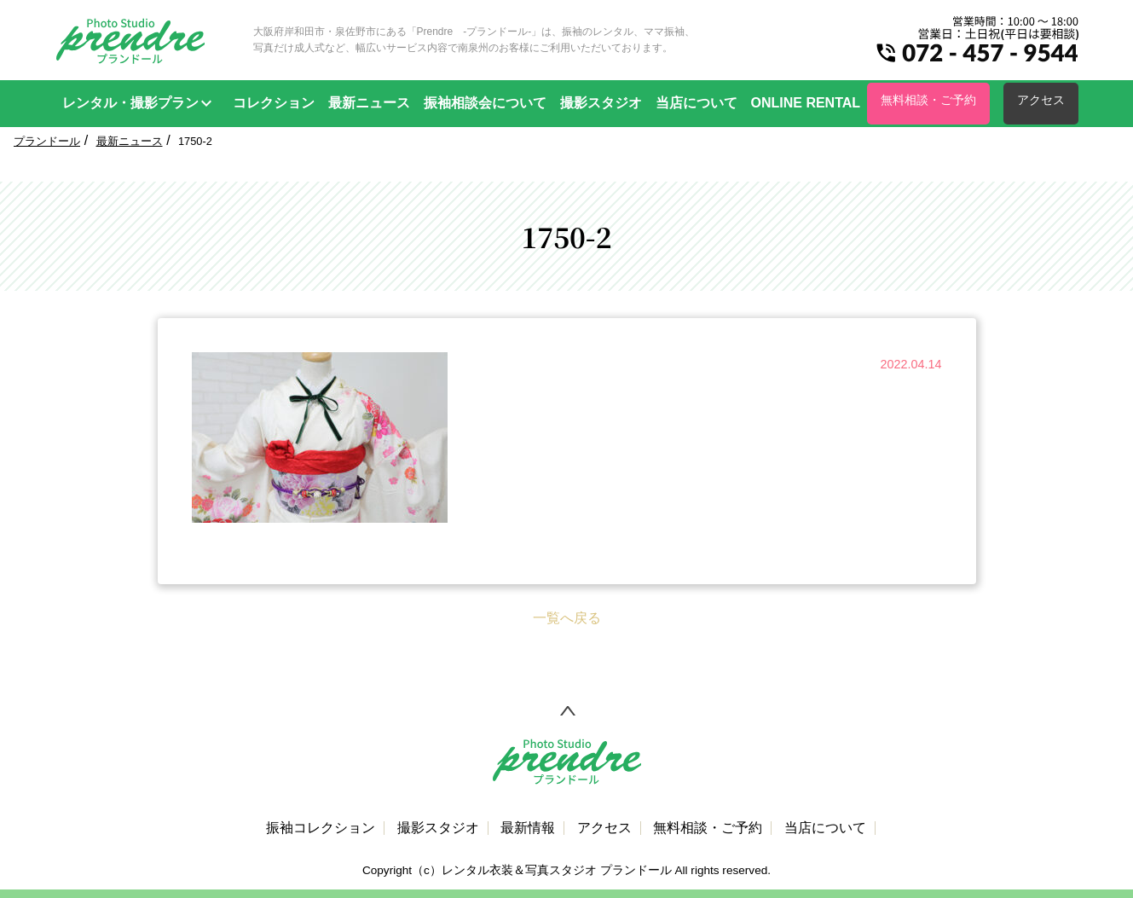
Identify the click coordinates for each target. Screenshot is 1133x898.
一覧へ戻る (567, 618)
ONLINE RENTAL (806, 103)
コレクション (274, 103)
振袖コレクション (320, 828)
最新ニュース (369, 103)
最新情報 (527, 828)
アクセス (1041, 100)
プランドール (47, 141)
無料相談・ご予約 (928, 100)
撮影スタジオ (601, 103)
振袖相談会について (485, 103)
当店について (696, 103)
